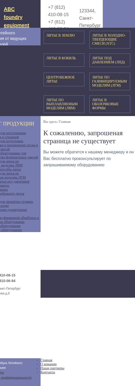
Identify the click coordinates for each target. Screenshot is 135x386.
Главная (46, 360)
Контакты (48, 372)
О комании (49, 364)
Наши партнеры (52, 368)
